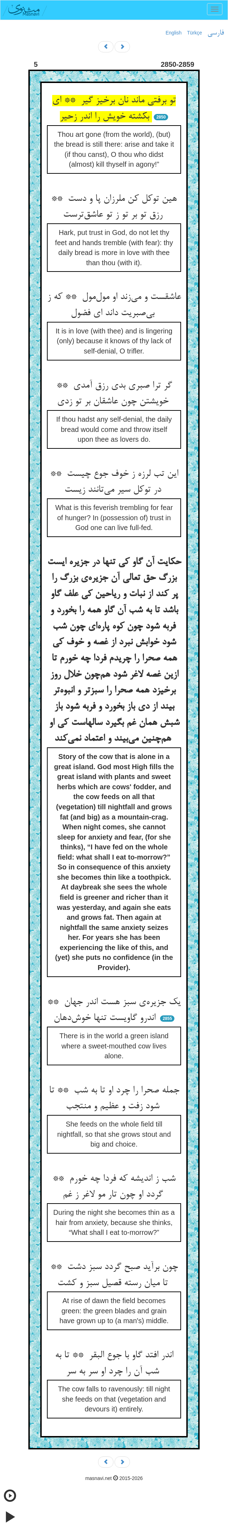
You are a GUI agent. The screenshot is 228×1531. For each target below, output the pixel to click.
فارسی (215, 33)
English (174, 33)
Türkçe (194, 33)
